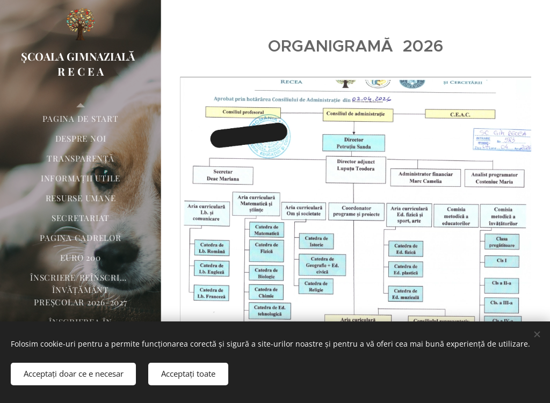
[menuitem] (80, 119)
